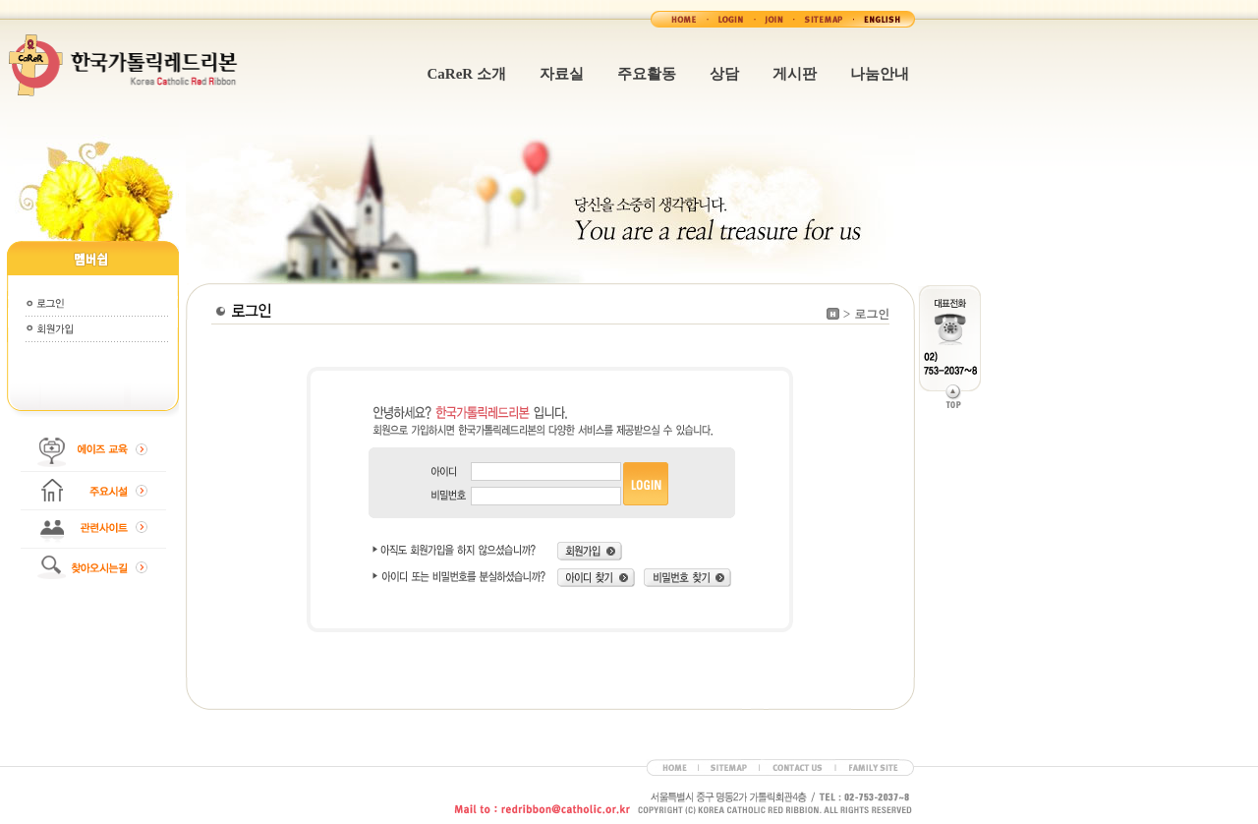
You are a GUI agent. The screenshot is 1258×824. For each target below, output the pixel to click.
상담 (724, 74)
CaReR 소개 (467, 74)
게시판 (794, 74)
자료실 (562, 74)
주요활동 (646, 74)
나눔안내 (879, 74)
